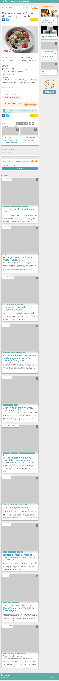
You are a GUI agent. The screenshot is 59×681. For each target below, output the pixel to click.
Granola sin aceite (13, 656)
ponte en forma (18, 148)
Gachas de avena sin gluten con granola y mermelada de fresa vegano (18, 608)
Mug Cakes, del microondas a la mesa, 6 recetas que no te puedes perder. (10, 139)
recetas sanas (13, 653)
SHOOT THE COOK (8, 178)
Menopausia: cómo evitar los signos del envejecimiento (48, 20)
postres (2, 149)
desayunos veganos (6, 504)
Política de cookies (54, 677)
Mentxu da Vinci (8, 524)
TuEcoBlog (7, 574)
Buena (26, 105)
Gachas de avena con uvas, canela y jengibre (18, 408)
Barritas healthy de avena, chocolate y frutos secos (17, 458)
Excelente (27, 103)
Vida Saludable (7, 226)
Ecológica (14, 602)
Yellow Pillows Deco (8, 625)
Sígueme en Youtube (7, 87)
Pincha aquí (18, 97)
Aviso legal (44, 675)
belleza (6, 148)
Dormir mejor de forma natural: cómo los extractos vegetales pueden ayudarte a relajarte (49, 55)
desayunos (23, 148)
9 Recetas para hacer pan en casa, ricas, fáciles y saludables (29, 138)
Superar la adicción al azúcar (49, 36)
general (4, 304)
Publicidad (55, 675)
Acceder (53, 1)
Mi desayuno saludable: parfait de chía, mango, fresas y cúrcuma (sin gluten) (20, 358)
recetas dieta (20, 653)
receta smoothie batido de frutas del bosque (17, 308)
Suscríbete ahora (20, 168)
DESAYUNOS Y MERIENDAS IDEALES (11, 425)
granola (23, 206)
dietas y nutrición (11, 148)
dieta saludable (29, 148)
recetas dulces (14, 504)
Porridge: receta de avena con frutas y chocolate (19, 258)
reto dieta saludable (8, 149)
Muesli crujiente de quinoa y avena (18, 210)
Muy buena (33, 103)
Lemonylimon (7, 476)
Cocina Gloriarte (8, 7)
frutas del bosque (17, 304)
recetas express (21, 504)
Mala (35, 105)
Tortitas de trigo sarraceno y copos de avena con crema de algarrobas (19, 557)
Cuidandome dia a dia (9, 276)
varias (13, 149)
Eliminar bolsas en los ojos (49, 72)
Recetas (4, 254)
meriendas (34, 148)
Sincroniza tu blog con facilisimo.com (49, 92)
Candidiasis (5, 602)
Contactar (50, 675)
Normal (30, 105)
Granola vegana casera (15, 507)
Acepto (23, 165)
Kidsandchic (7, 324)
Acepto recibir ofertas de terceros (34, 165)
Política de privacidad (37, 675)
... (27, 206)
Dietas (10, 602)
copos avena (10, 304)
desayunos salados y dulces (15, 206)
